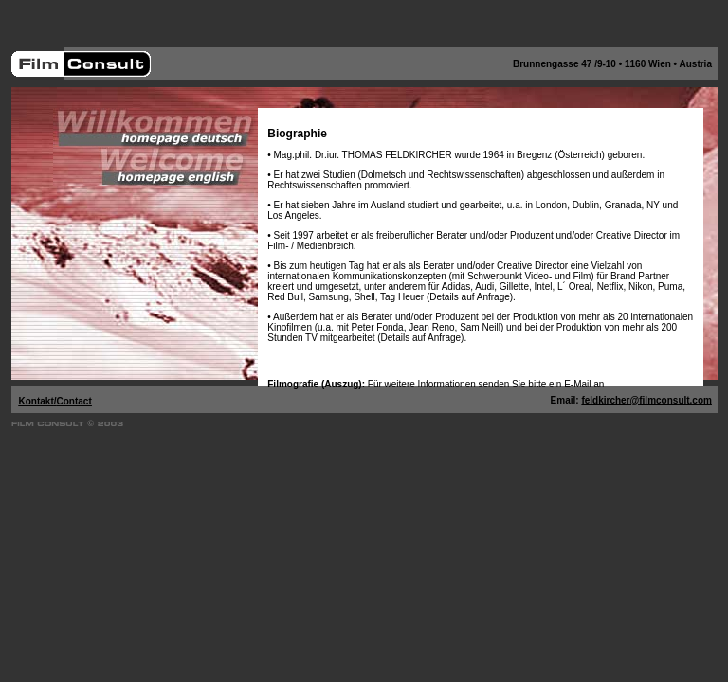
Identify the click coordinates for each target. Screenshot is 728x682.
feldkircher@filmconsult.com (646, 400)
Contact (74, 401)
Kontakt (36, 401)
